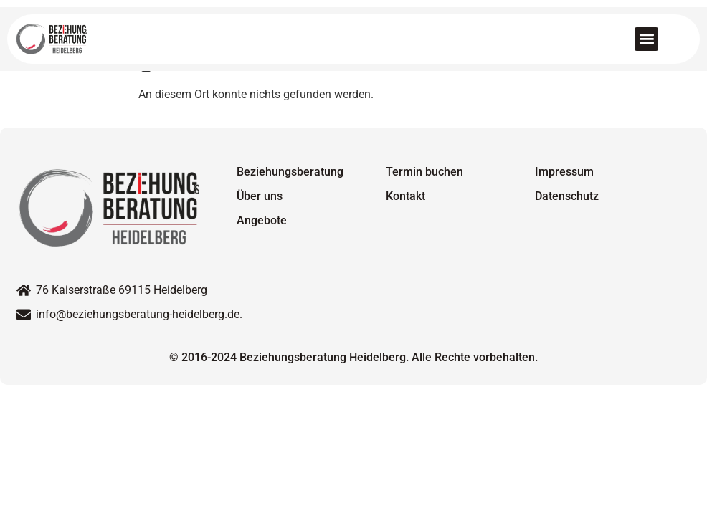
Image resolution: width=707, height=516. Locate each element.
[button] (646, 39)
